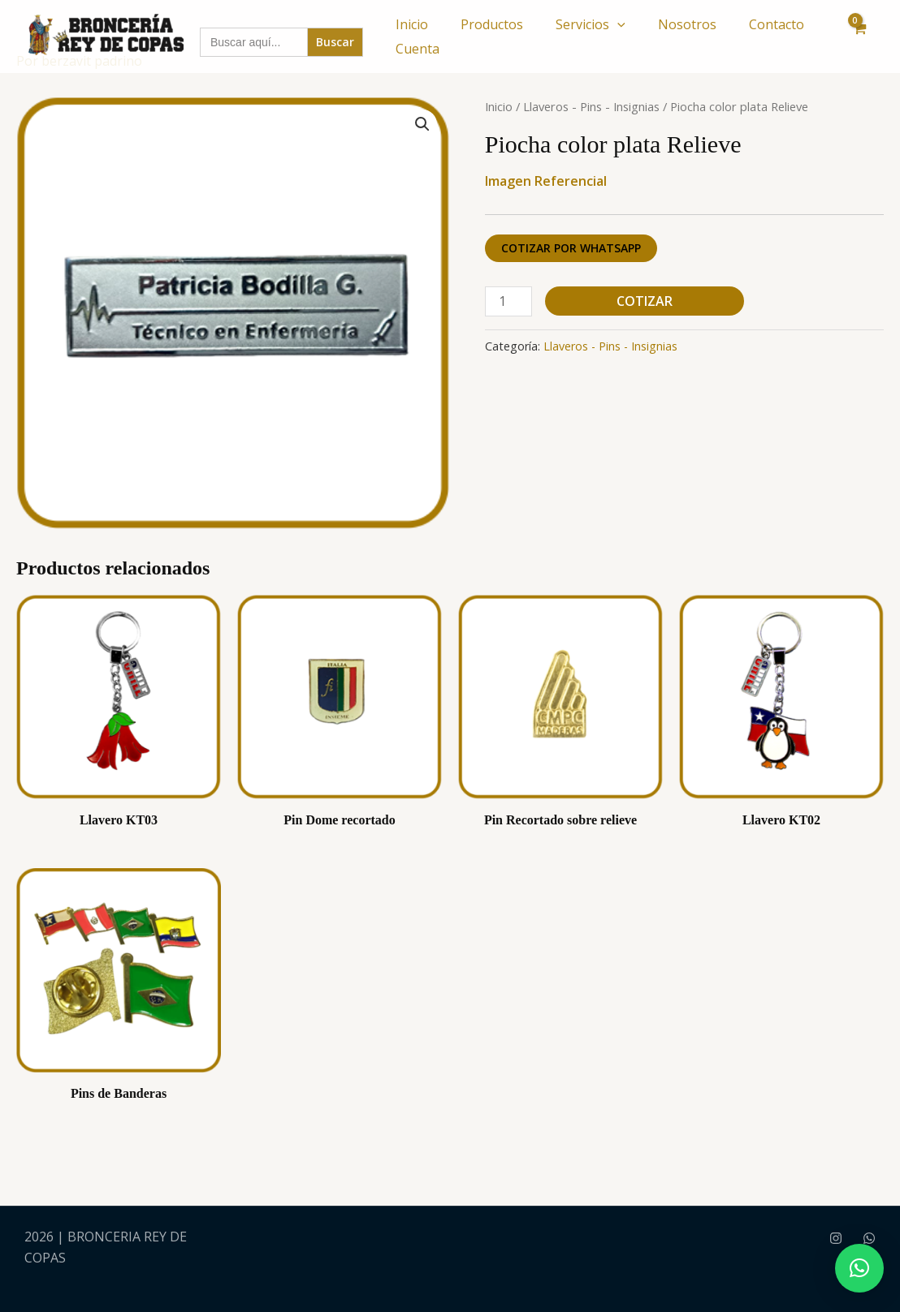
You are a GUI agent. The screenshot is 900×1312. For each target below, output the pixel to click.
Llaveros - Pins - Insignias (591, 106)
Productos (492, 24)
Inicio (412, 24)
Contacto (776, 24)
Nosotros (687, 24)
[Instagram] (835, 1238)
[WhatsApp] (869, 1238)
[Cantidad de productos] (508, 301)
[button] (617, 24)
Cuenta (417, 49)
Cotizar (645, 301)
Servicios (590, 24)
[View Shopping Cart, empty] (859, 37)
